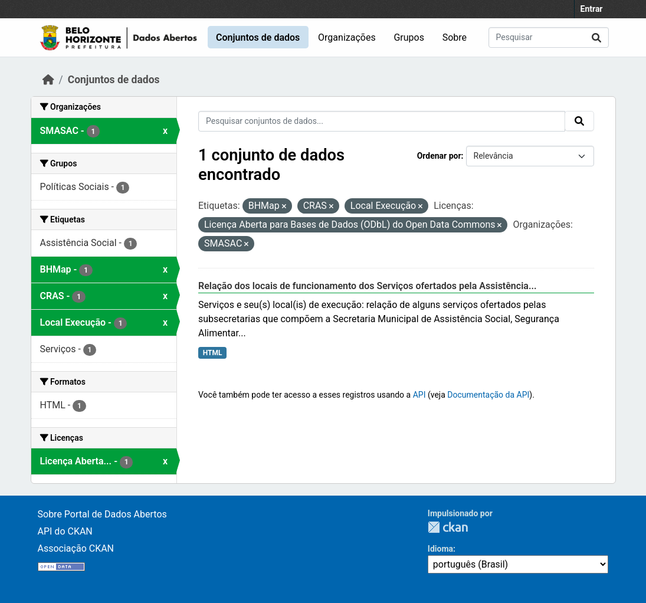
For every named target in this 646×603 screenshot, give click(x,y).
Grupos (408, 37)
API (419, 394)
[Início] (48, 80)
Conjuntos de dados (258, 37)
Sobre (454, 37)
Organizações (347, 37)
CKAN (448, 527)
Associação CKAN (76, 548)
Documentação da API (488, 394)
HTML (212, 353)
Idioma (440, 548)
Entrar (592, 9)
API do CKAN (65, 531)
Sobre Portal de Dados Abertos (102, 514)
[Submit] (596, 37)
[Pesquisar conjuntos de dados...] (548, 37)
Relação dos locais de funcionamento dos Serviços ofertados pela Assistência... (367, 285)
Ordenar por (439, 155)
